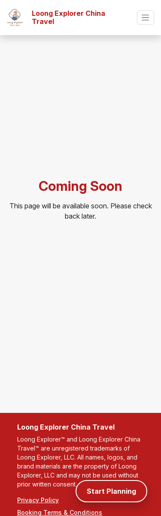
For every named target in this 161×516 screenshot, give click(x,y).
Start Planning (111, 491)
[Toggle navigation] (145, 17)
